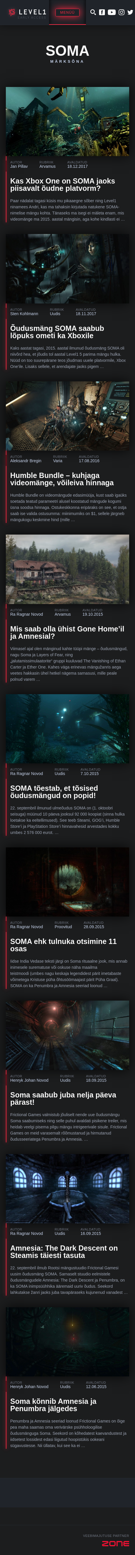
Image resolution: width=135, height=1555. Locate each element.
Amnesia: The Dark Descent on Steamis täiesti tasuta (64, 1251)
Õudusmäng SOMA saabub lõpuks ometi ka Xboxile (57, 332)
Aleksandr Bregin (25, 460)
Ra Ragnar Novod (26, 614)
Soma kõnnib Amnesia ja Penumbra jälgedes (53, 1405)
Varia (58, 460)
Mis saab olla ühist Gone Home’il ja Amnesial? (67, 632)
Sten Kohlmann (24, 313)
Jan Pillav (19, 166)
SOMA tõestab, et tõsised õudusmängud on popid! (54, 792)
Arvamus (47, 166)
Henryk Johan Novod (29, 1080)
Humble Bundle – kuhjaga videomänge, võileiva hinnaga (62, 479)
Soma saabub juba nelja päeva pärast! (63, 1098)
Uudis (55, 313)
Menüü (67, 13)
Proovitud (63, 926)
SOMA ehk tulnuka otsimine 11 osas (63, 945)
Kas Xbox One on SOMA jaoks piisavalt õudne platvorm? (62, 184)
